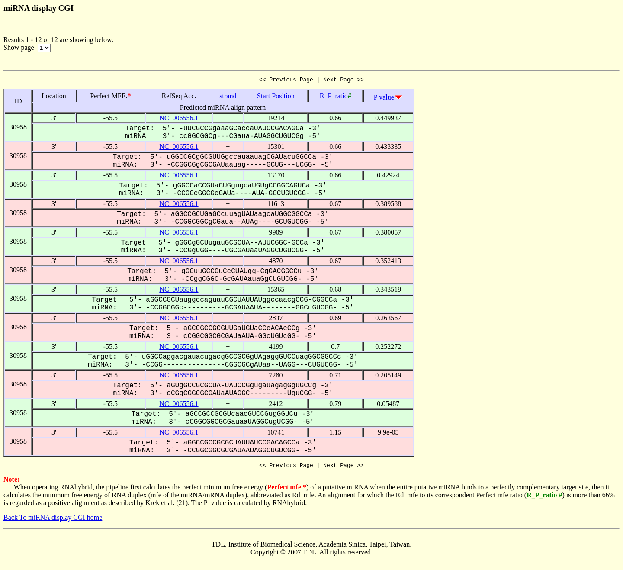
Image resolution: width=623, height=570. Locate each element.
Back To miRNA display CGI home (52, 520)
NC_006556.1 (178, 119)
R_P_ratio (334, 97)
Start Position (276, 97)
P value (384, 98)
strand (227, 97)
